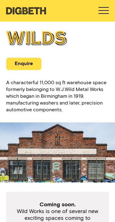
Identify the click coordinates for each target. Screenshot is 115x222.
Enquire (24, 63)
